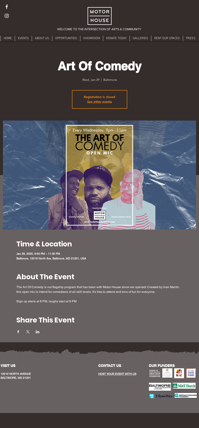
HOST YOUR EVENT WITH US (117, 373)
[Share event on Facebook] (18, 331)
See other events (99, 102)
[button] (99, 29)
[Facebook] (6, 6)
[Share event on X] (28, 331)
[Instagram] (6, 16)
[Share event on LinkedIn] (37, 331)
